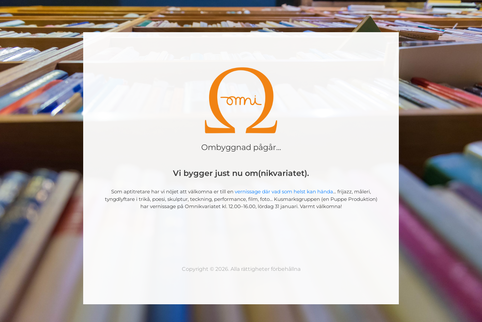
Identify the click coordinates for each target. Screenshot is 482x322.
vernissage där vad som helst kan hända (284, 191)
